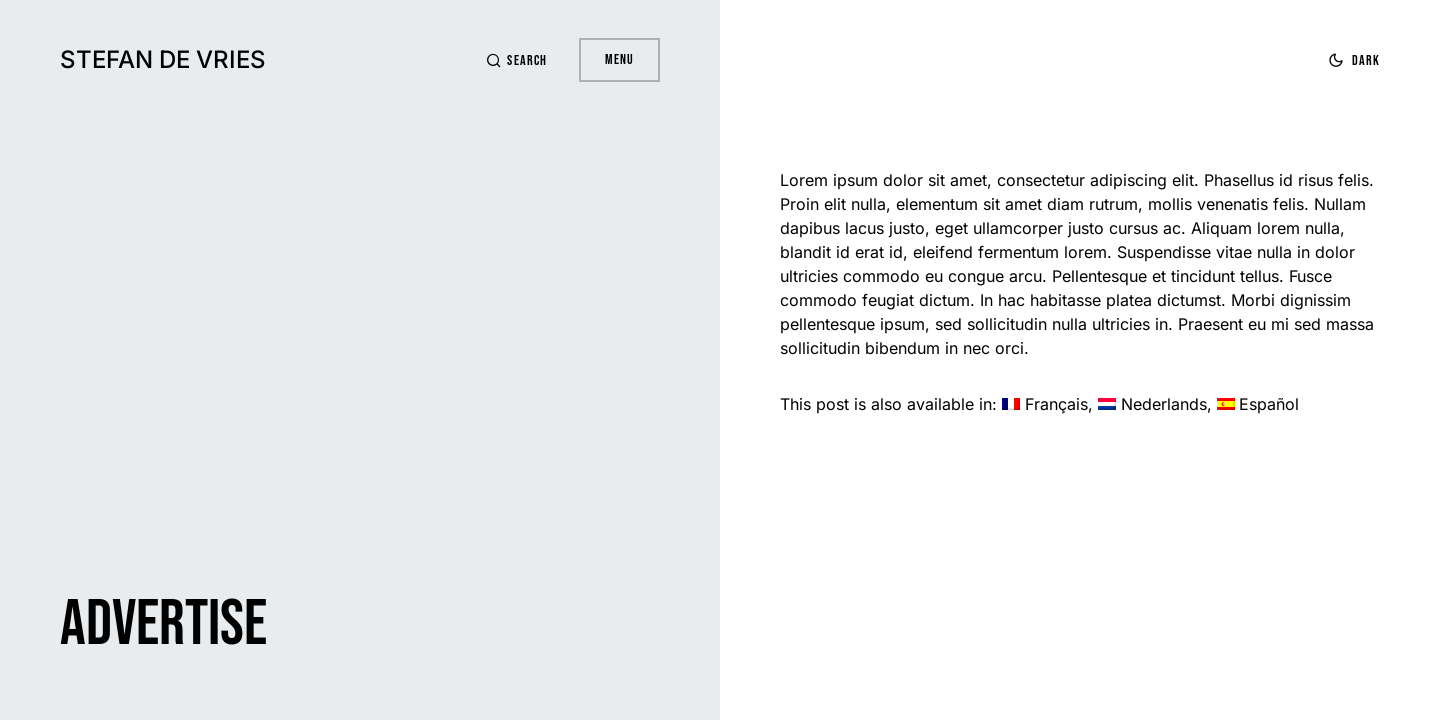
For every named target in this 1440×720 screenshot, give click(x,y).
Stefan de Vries (163, 59)
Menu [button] (619, 59)
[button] (516, 60)
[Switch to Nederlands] (1152, 404)
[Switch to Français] (1045, 404)
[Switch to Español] (1258, 404)
